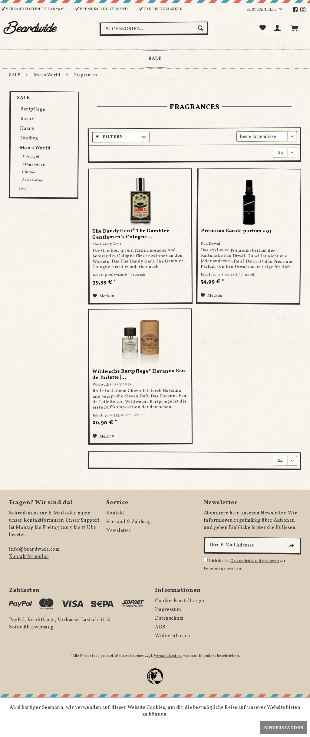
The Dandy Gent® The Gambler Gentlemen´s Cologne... (130, 234)
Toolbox (29, 138)
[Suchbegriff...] (154, 28)
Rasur (27, 119)
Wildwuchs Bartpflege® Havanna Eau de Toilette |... (138, 374)
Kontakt (115, 513)
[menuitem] (298, 10)
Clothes (29, 172)
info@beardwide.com (34, 549)
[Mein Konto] (278, 28)
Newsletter (118, 530)
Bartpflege (32, 109)
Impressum (168, 609)
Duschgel (31, 156)
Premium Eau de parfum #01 (236, 231)
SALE (23, 98)
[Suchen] (201, 28)
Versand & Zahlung (128, 522)
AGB (160, 627)
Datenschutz (169, 618)
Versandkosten (167, 656)
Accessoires (32, 180)
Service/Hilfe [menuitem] (262, 9)
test (23, 189)
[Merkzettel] (262, 28)
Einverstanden (283, 728)
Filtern (109, 137)
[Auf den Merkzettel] (103, 296)
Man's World (35, 148)
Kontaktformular (29, 556)
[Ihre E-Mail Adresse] (252, 546)
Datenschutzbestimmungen (254, 561)
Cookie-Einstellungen (180, 601)
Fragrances (33, 164)
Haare (27, 128)
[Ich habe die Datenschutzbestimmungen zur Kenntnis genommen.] (206, 560)
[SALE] (155, 59)
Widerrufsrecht (173, 636)
